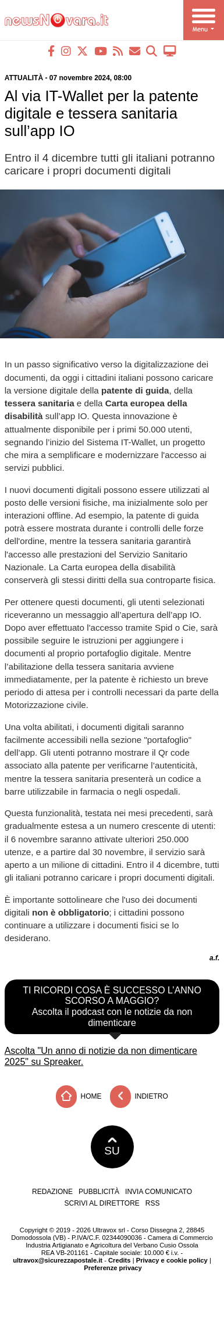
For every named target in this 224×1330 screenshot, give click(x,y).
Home (78, 1096)
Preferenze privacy (113, 1267)
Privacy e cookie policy (172, 1260)
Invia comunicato (158, 1192)
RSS (152, 1203)
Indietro (139, 1096)
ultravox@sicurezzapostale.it (57, 1260)
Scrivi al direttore (101, 1203)
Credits (119, 1260)
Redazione (52, 1192)
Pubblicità (99, 1192)
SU (112, 1147)
